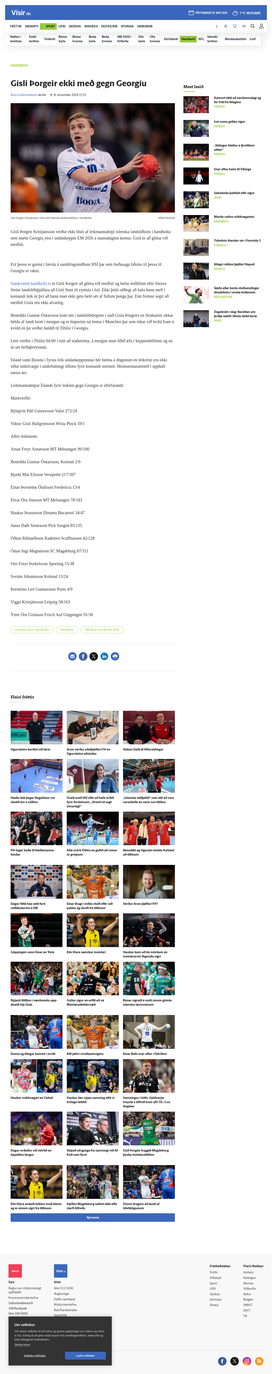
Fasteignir (249, 1278)
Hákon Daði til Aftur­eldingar (143, 749)
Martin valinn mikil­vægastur (234, 217)
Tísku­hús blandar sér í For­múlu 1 (237, 240)
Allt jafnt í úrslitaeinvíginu (85, 1054)
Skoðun (215, 1294)
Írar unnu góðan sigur (229, 122)
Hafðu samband (64, 1299)
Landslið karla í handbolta (32, 630)
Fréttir (214, 1272)
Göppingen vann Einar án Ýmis (32, 952)
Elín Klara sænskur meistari (86, 952)
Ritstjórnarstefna (65, 1304)
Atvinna (248, 1283)
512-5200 (66, 1288)
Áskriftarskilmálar (65, 1310)
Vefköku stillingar (35, 1355)
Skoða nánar (22, 1344)
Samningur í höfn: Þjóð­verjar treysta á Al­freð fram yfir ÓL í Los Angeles (146, 1102)
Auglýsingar (61, 1294)
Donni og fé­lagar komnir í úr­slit (33, 1054)
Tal (245, 1316)
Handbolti (67, 630)
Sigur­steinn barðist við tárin (30, 749)
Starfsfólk (60, 1315)
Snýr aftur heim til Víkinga (232, 169)
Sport (213, 1283)
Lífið (213, 1289)
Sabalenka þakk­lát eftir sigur (234, 193)
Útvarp (214, 1305)
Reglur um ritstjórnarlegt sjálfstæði (24, 1290)
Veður (247, 1294)
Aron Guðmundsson (24, 95)
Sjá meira (93, 1217)
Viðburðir (249, 1289)
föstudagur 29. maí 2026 (211, 13)
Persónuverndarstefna (23, 1298)
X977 (246, 1310)
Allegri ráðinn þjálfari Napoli (234, 264)
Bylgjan (248, 1299)
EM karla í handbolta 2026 (102, 630)
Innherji (248, 1272)
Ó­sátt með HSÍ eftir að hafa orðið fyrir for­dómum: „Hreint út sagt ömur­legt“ (90, 802)
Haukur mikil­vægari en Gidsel (32, 1098)
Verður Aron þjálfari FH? (140, 904)
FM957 (247, 1305)
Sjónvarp (215, 1299)
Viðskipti (215, 1278)
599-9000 (21, 1313)
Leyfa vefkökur (85, 1355)
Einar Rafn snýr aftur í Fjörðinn (145, 1054)
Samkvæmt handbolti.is (31, 283)
